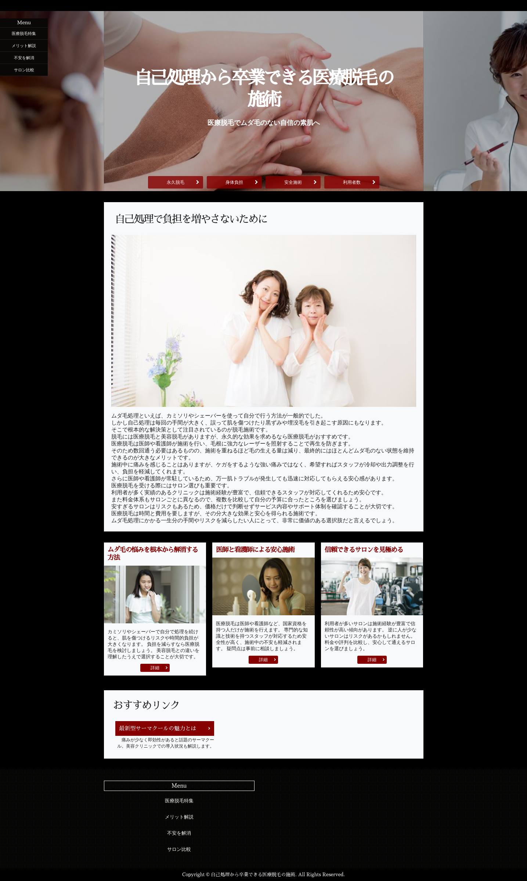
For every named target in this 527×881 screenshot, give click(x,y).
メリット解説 (24, 45)
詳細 (155, 667)
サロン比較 (24, 70)
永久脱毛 (175, 182)
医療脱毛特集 (24, 33)
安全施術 (293, 182)
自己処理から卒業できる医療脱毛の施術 (263, 89)
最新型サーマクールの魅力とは (157, 728)
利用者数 (352, 182)
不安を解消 (24, 57)
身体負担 (234, 182)
